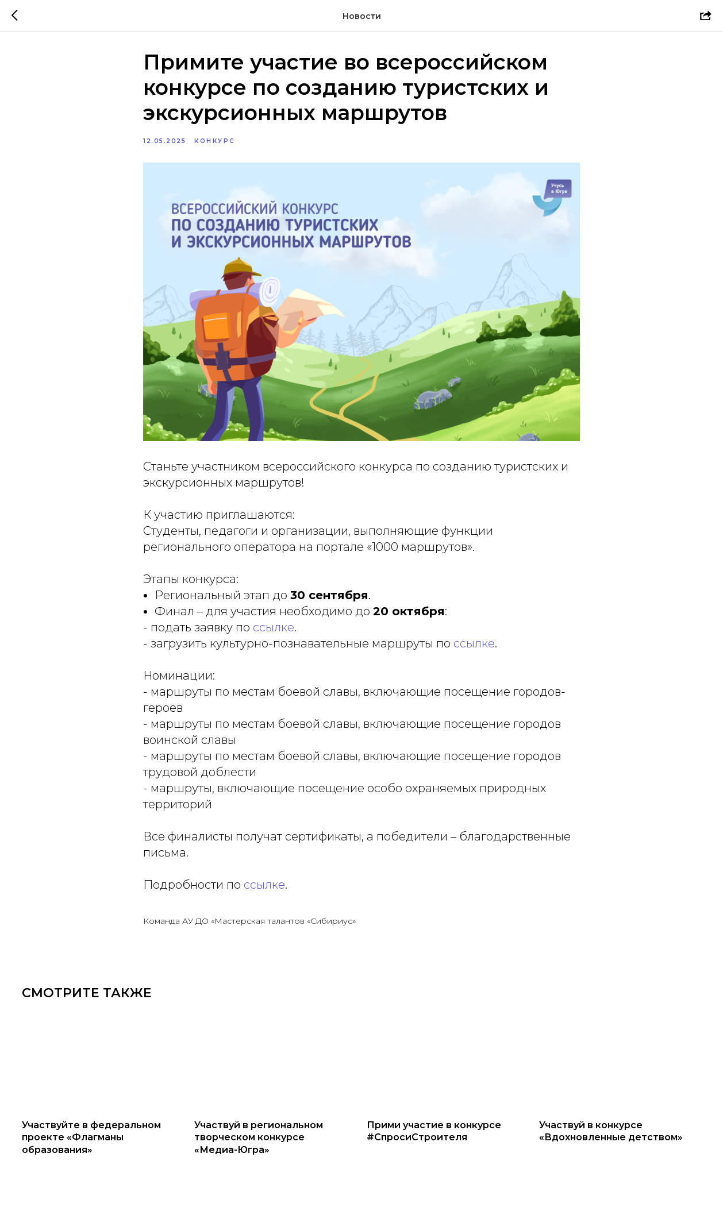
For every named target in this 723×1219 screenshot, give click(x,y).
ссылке (273, 632)
